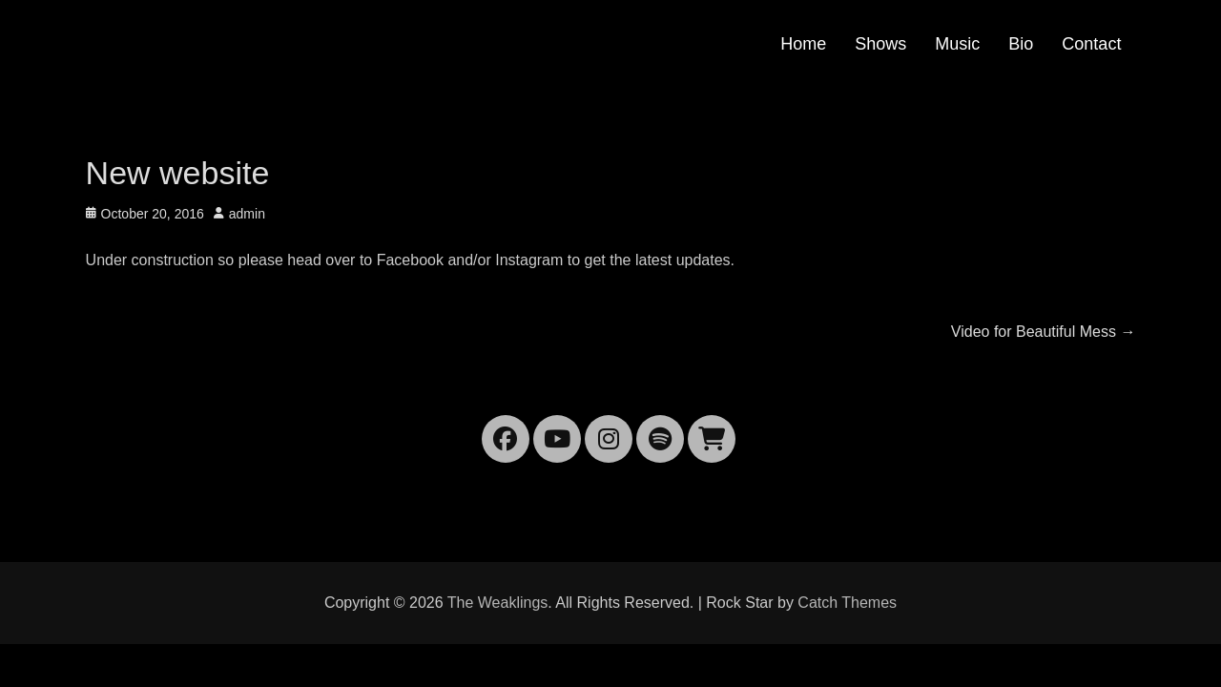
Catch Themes (847, 602)
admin (247, 213)
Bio (1020, 43)
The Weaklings (497, 602)
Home (803, 43)
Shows (880, 43)
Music (957, 43)
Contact (1091, 43)
